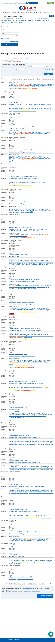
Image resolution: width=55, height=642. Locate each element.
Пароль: (2, 33)
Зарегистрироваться (31, 588)
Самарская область (24, 435)
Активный (32, 72)
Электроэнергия (37, 304)
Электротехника (13, 178)
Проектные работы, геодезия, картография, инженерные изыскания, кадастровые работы (28, 230)
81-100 (23, 583)
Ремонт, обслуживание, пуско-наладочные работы (32, 486)
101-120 (29, 583)
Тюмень (30, 227)
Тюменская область (22, 227)
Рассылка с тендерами (34, 20)
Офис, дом (11, 256)
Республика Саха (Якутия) (27, 531)
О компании (13, 22)
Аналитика (46, 20)
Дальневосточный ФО (14, 176)
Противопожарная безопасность (25, 579)
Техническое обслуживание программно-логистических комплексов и (29, 235)
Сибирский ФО (12, 279)
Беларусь (11, 201)
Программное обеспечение (28, 152)
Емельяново (31, 302)
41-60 (15, 583)
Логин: (2, 29)
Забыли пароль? (14, 41)
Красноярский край (22, 302)
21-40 (10, 583)
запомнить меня (5, 38)
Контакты (21, 22)
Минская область (19, 201)
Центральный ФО (13, 102)
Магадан (35, 176)
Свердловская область (23, 381)
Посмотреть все (46, 595)
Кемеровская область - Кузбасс (25, 279)
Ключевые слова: (6, 64)
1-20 (6, 583)
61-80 (19, 583)
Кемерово (36, 279)
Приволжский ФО (13, 149)
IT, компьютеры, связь (14, 152)
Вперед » (52, 583)
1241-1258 (41, 583)
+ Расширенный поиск (43, 18)
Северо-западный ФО (14, 328)
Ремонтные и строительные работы (42, 104)
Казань (32, 149)
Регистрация (9, 44)
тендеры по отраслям (19, 18)
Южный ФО (12, 124)
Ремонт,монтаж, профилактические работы (29, 178)
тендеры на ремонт (10, 18)
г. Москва (21, 102)
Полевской (32, 381)
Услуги (17, 256)
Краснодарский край (21, 124)
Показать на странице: (42, 72)
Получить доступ (13, 639)
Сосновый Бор (37, 328)
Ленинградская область (27, 328)
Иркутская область (22, 577)
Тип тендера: (15, 69)
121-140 (34, 583)
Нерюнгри (37, 531)
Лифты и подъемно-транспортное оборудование (31, 383)
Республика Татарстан (24, 149)
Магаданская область (26, 176)
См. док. (11, 94)
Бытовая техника (19, 556)
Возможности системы (7, 20)
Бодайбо (30, 577)
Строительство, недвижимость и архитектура (20, 104)
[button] (50, 634)
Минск (25, 201)
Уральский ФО (12, 227)
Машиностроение (13, 383)
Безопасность (12, 579)
